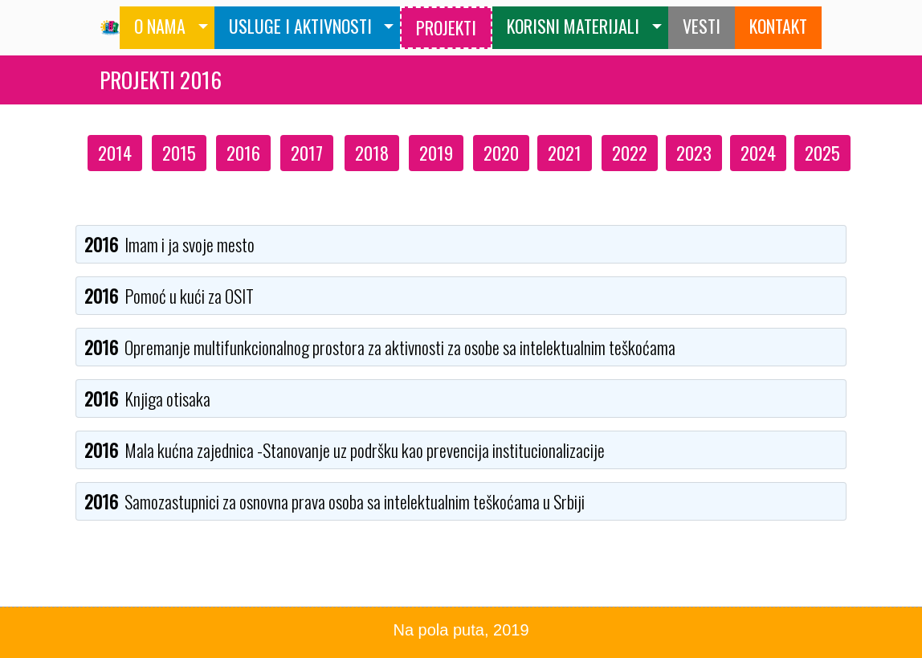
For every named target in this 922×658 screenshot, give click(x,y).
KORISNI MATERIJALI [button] (573, 26)
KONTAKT (778, 26)
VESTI (701, 26)
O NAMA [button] (160, 26)
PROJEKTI (446, 27)
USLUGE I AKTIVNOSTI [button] (300, 26)
